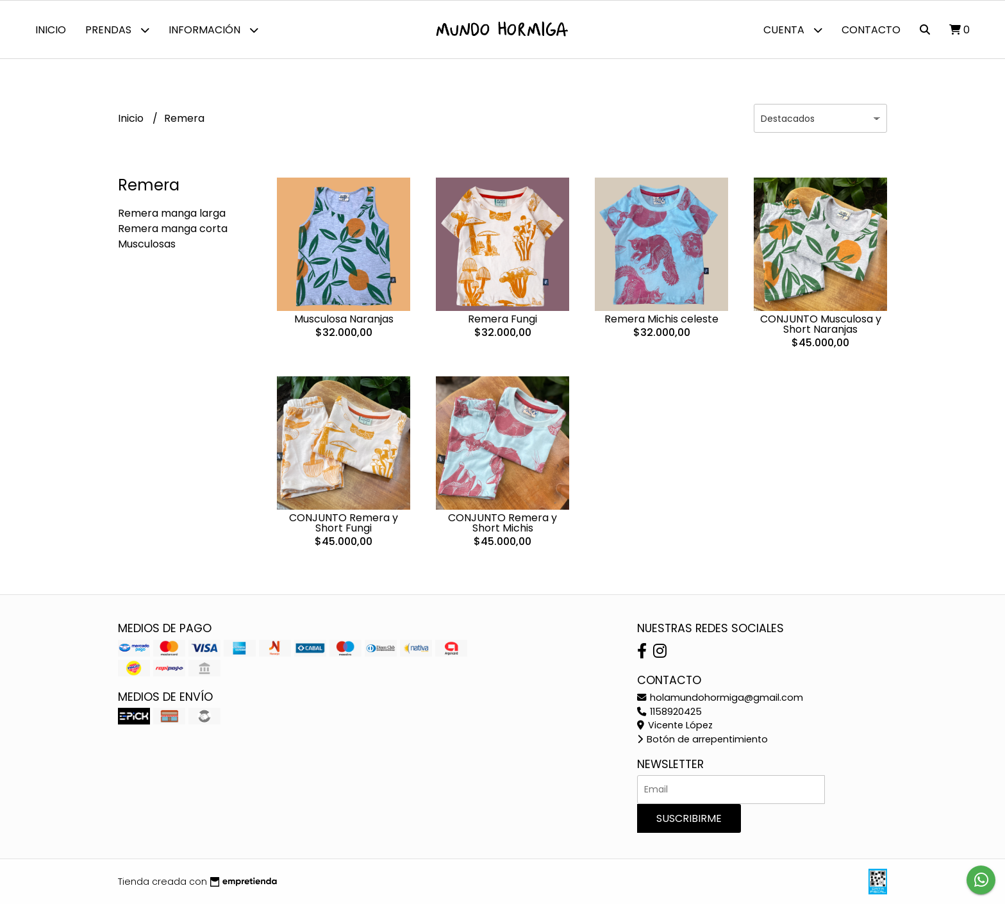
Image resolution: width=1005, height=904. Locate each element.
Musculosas (147, 244)
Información (213, 30)
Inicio (50, 29)
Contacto (871, 29)
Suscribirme (689, 818)
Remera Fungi (502, 319)
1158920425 (669, 711)
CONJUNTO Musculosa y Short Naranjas (820, 324)
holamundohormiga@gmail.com (720, 697)
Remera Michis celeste (661, 319)
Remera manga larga (172, 213)
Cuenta (792, 30)
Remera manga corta (173, 228)
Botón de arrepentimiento (702, 739)
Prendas (117, 30)
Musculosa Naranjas (344, 319)
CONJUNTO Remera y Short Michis (502, 522)
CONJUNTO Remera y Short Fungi (343, 522)
